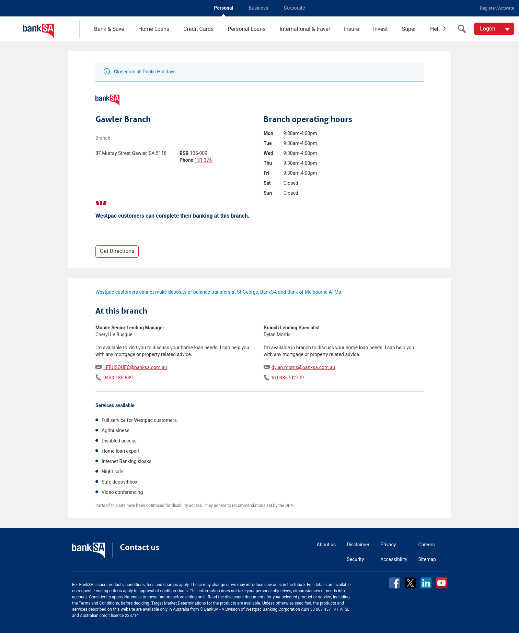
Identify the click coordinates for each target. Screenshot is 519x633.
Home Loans (154, 29)
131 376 (203, 160)
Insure (351, 29)
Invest (380, 29)
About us (326, 544)
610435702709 (288, 377)
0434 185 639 (118, 377)
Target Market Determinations (178, 603)
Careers (426, 544)
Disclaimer (358, 544)
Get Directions (117, 251)
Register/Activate (497, 8)
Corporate (294, 8)
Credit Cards (198, 29)
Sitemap (427, 559)
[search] (463, 29)
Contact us (139, 547)
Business (258, 8)
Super (409, 29)
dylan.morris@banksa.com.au (303, 367)
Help (435, 29)
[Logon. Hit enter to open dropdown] (494, 29)
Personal (223, 8)
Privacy (388, 544)
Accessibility (393, 559)
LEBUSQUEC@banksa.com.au (135, 367)
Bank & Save (109, 29)
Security (355, 559)
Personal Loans (246, 29)
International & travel (304, 29)
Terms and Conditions (99, 603)
